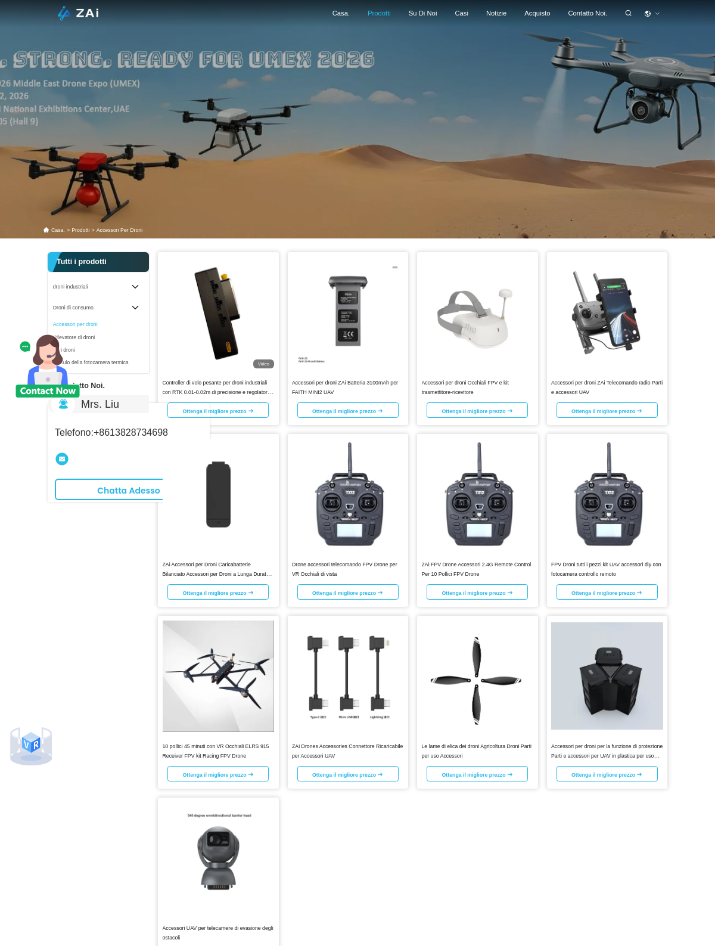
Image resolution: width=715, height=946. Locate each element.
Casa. (341, 13)
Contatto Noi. (587, 13)
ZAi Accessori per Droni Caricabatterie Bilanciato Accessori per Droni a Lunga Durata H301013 (216, 572)
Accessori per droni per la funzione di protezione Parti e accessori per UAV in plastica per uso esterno (607, 754)
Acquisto (537, 13)
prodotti (379, 13)
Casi (461, 13)
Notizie (496, 13)
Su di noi (423, 13)
